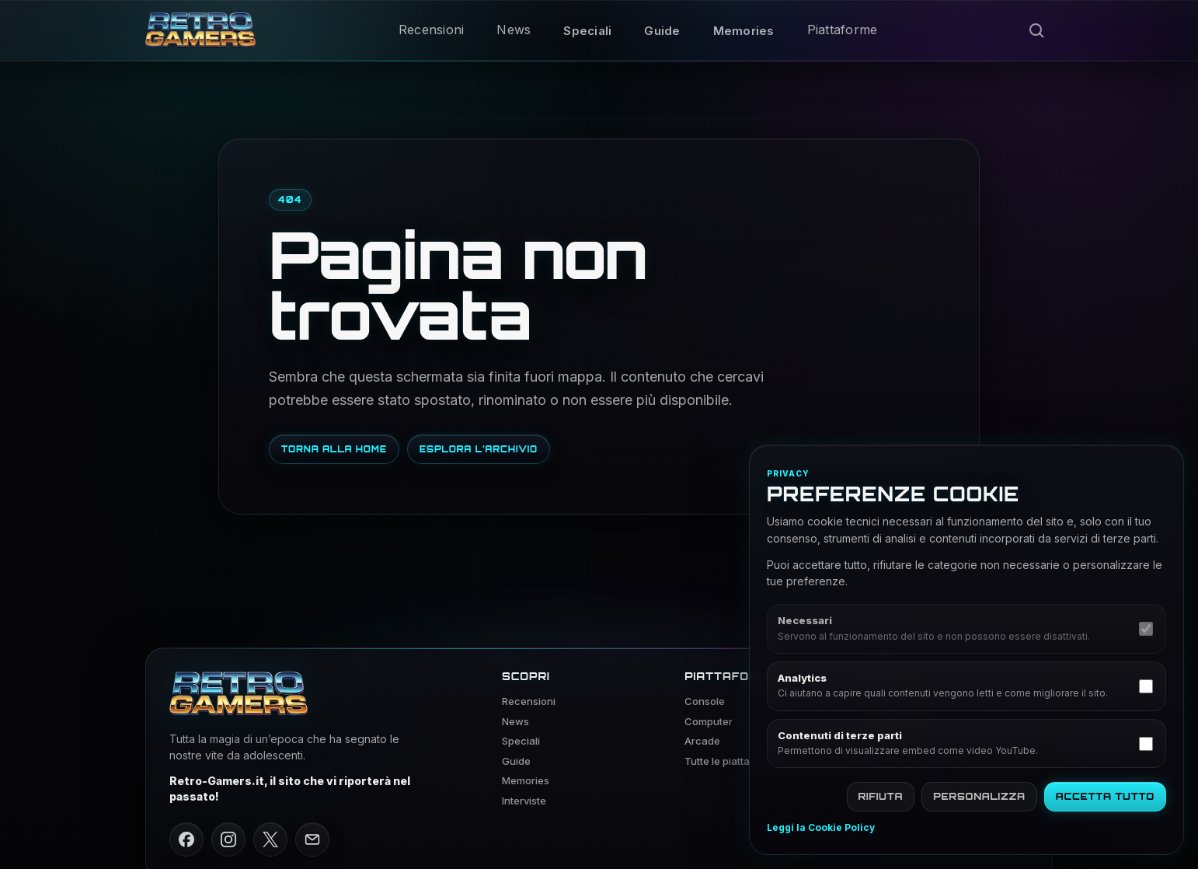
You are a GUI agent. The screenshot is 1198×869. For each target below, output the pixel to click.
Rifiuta (881, 796)
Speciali (587, 30)
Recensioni (432, 29)
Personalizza (979, 796)
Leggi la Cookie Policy (821, 827)
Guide (662, 30)
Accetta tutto (1105, 796)
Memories (744, 30)
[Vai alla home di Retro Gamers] (200, 30)
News (513, 29)
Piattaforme (842, 29)
